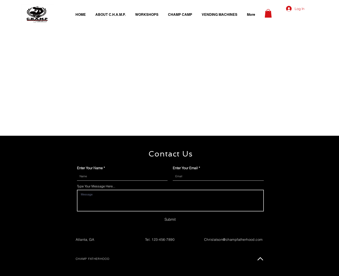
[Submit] (170, 219)
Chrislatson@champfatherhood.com (233, 239)
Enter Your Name (90, 168)
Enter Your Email (185, 168)
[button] (268, 13)
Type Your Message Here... (96, 186)
